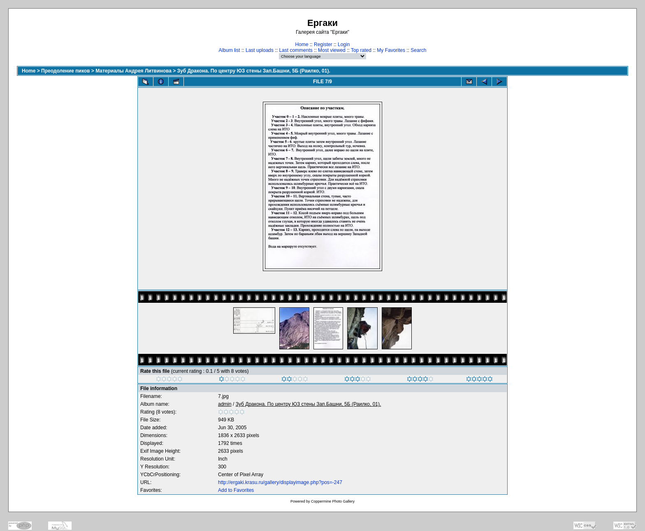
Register (323, 44)
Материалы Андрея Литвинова (133, 71)
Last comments (295, 50)
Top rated (361, 50)
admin (225, 404)
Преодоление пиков (65, 71)
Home (302, 44)
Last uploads (260, 50)
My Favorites (391, 50)
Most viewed (332, 50)
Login (344, 44)
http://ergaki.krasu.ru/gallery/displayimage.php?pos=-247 (280, 482)
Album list (229, 50)
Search (418, 50)
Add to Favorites (236, 490)
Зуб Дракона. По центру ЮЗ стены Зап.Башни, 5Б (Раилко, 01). (253, 71)
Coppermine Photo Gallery (333, 501)
